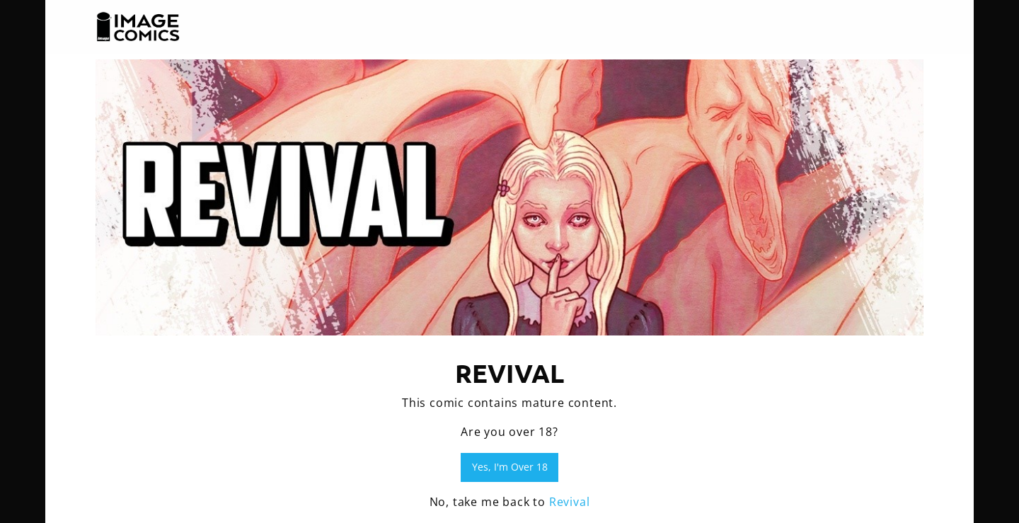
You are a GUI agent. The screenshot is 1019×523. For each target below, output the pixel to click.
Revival (569, 502)
